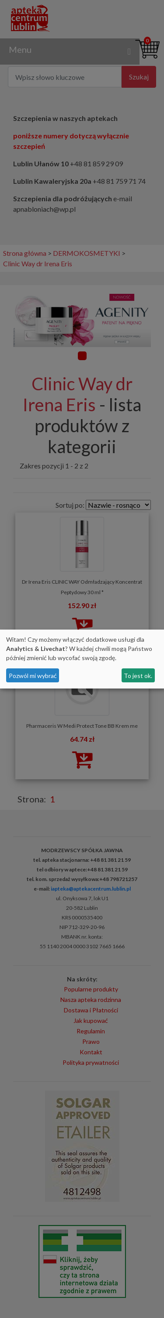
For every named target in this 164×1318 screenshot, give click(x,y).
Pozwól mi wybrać (33, 675)
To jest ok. (138, 675)
